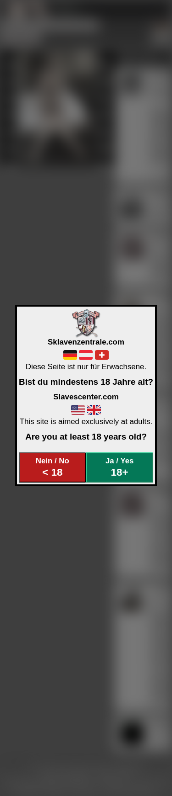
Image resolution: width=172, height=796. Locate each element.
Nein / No (52, 467)
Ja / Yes (119, 467)
